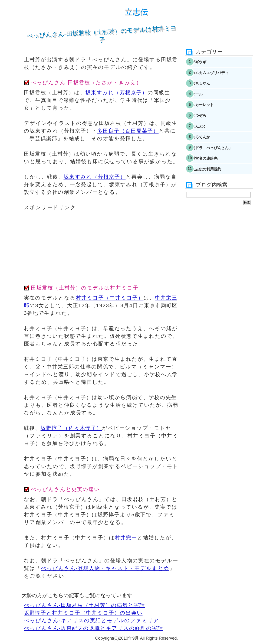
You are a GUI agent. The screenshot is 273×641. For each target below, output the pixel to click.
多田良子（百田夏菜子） (128, 131)
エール (204, 102)
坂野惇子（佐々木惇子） (71, 428)
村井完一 (126, 537)
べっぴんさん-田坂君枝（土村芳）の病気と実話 (84, 605)
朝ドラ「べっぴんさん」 (221, 168)
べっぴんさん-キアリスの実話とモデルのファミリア (91, 620)
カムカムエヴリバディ (219, 76)
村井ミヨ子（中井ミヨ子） (110, 298)
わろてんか (208, 154)
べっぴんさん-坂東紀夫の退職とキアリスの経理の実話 (93, 628)
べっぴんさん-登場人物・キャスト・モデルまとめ (105, 568)
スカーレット (211, 115)
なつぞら (206, 128)
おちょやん (208, 89)
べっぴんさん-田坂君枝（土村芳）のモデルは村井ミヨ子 (101, 33)
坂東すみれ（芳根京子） (117, 92)
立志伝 (136, 12)
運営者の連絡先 (213, 181)
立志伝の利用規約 (215, 194)
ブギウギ (206, 63)
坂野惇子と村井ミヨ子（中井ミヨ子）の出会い (83, 613)
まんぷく (206, 141)
